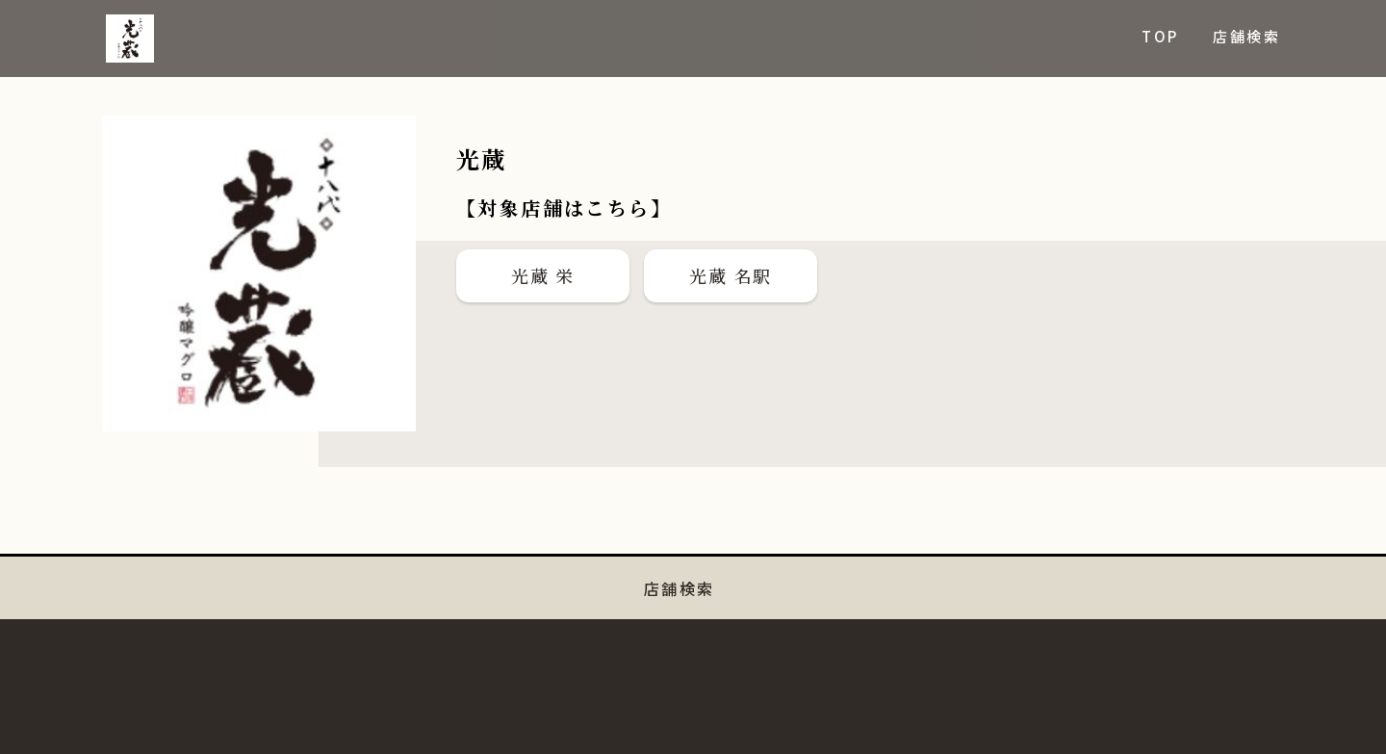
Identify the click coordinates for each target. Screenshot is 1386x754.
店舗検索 (1246, 36)
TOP (1160, 36)
